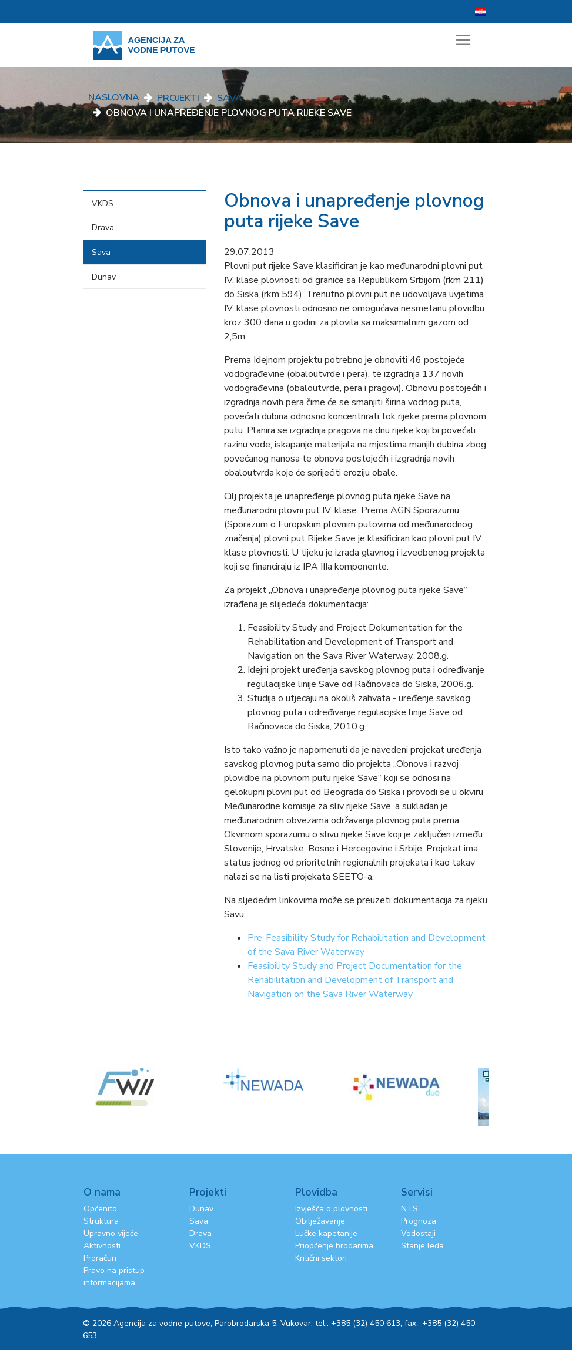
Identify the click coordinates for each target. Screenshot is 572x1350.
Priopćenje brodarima (334, 1245)
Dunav (104, 276)
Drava (103, 227)
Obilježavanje (320, 1221)
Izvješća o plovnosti (331, 1208)
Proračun (99, 1258)
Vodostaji (418, 1233)
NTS (409, 1208)
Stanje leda (422, 1245)
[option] (286, 1080)
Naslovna (113, 97)
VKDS (102, 203)
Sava (229, 98)
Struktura (101, 1221)
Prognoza (418, 1221)
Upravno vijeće (110, 1233)
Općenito (100, 1208)
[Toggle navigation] (463, 40)
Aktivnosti (102, 1245)
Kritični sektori (321, 1258)
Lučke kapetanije (326, 1233)
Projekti (178, 98)
